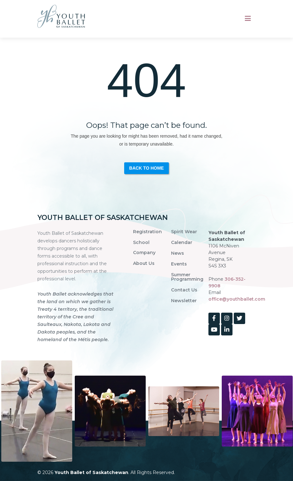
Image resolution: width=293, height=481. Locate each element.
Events (179, 264)
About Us (144, 263)
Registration (147, 231)
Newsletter (184, 300)
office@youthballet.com (236, 299)
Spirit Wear (184, 231)
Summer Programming (187, 276)
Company (144, 252)
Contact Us (184, 290)
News (177, 253)
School (141, 242)
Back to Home (146, 168)
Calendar (181, 242)
